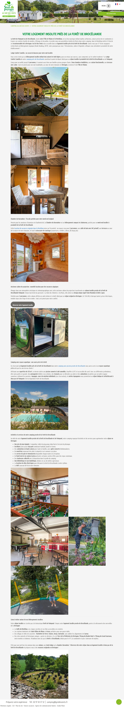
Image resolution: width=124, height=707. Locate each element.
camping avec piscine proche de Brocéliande (71, 366)
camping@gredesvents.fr (57, 702)
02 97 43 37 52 (38, 702)
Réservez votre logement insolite (23, 305)
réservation (111, 14)
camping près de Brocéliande (35, 59)
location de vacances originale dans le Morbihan (29, 228)
